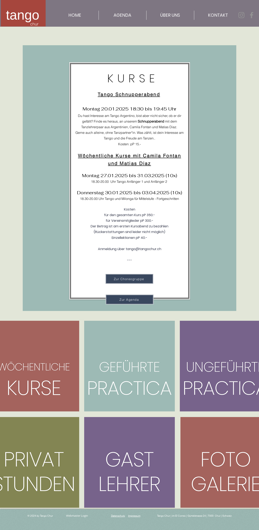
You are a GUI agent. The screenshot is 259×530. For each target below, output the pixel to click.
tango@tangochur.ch (143, 249)
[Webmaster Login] (77, 516)
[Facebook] (252, 15)
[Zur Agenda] (130, 299)
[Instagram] (241, 15)
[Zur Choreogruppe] (129, 279)
